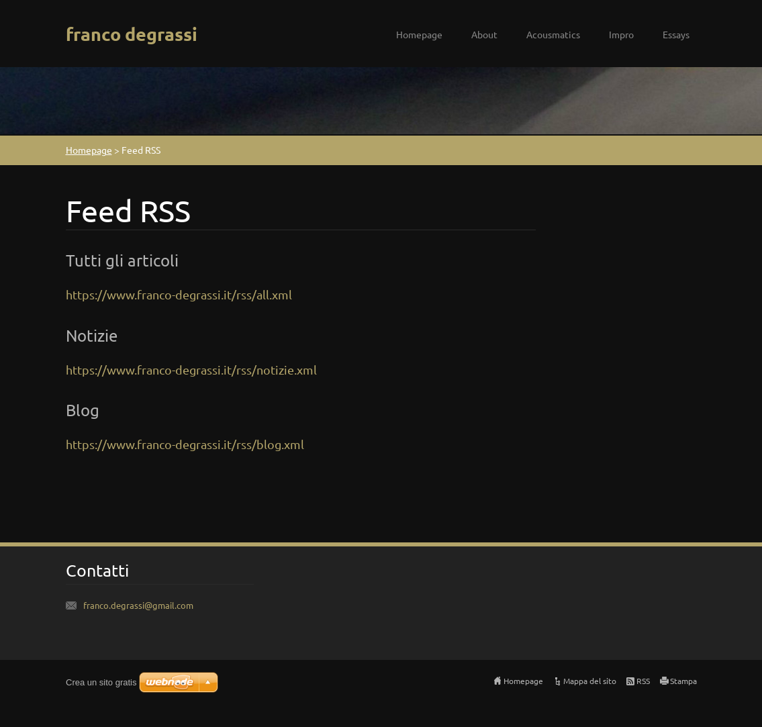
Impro (621, 34)
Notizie (91, 335)
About (484, 34)
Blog (82, 410)
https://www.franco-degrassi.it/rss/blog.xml (185, 444)
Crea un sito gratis (101, 682)
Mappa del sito (589, 680)
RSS (643, 680)
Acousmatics (553, 34)
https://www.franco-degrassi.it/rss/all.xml (179, 294)
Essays (676, 34)
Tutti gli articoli (122, 260)
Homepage (419, 34)
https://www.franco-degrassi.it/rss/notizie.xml (191, 369)
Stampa (683, 680)
